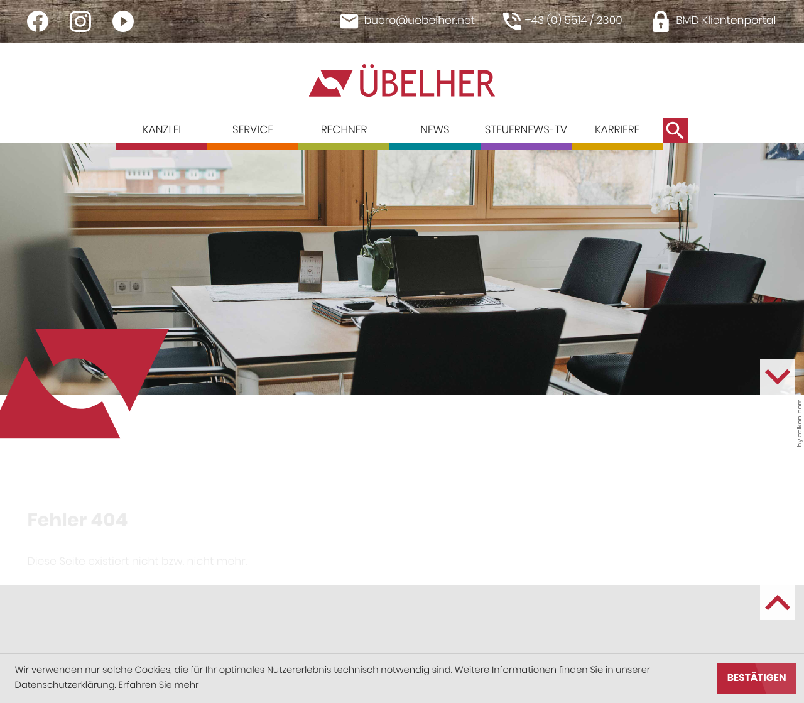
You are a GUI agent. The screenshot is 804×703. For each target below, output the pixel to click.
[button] (568, 21)
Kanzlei (162, 130)
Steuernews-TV (526, 130)
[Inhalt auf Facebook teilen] (71, 566)
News (434, 130)
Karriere (617, 130)
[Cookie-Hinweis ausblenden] (756, 678)
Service (252, 130)
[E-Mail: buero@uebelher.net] (412, 21)
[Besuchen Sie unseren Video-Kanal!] (123, 21)
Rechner (344, 130)
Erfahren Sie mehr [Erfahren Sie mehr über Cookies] (159, 685)
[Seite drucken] (257, 566)
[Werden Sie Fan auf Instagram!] (80, 21)
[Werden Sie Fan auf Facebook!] (37, 21)
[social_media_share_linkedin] (161, 566)
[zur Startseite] (402, 80)
